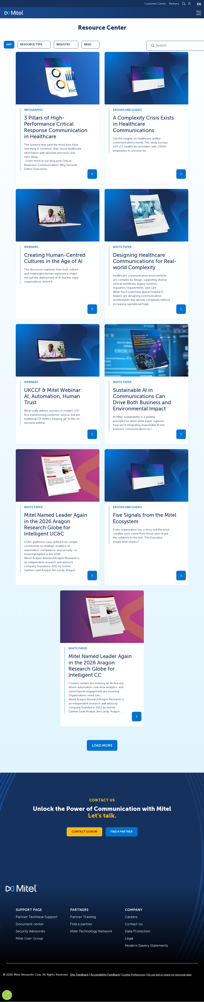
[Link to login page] (189, 4)
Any (9, 44)
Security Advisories (30, 931)
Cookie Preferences (133, 974)
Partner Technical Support (36, 917)
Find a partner (81, 924)
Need (87, 44)
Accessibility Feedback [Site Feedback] (105, 974)
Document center (30, 924)
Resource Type (31, 44)
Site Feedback (79, 974)
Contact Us (134, 924)
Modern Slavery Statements (146, 945)
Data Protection (137, 931)
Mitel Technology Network (91, 931)
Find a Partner (121, 831)
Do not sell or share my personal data (169, 974)
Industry (63, 44)
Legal (129, 938)
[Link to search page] (184, 4)
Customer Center (155, 3)
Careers (131, 917)
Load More (102, 745)
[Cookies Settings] (7, 995)
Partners (174, 3)
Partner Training (83, 917)
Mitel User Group (29, 938)
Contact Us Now (84, 831)
